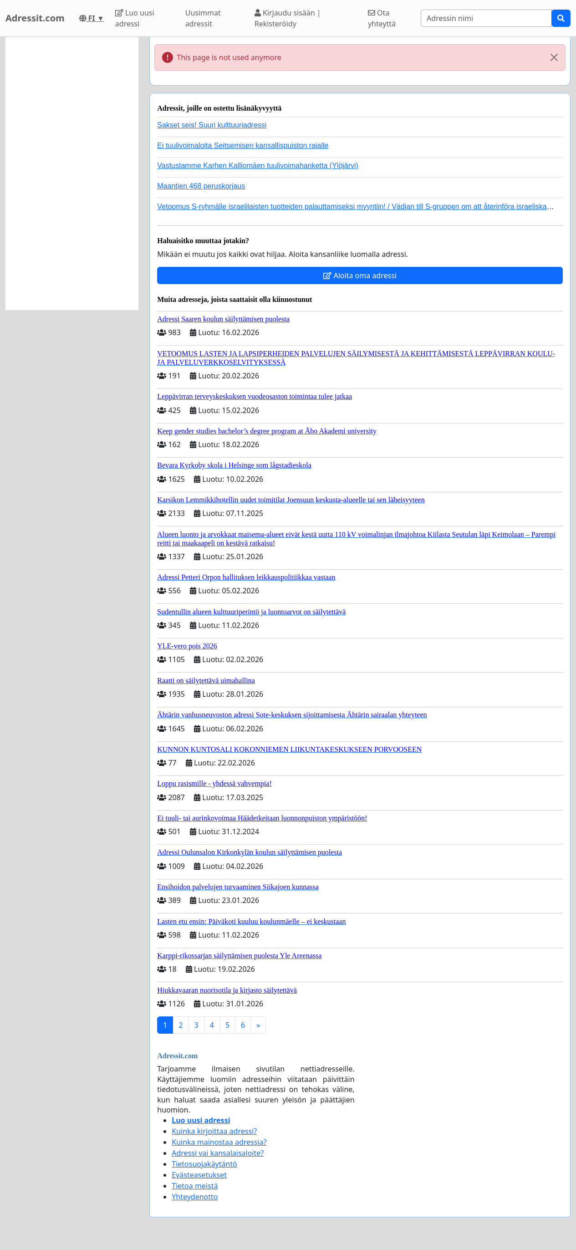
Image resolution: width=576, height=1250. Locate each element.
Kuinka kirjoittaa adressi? (214, 1131)
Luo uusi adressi (134, 18)
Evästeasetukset (199, 1175)
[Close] (554, 57)
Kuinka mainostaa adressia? (219, 1142)
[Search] (486, 18)
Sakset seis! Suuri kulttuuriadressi (211, 125)
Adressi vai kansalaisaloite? (218, 1153)
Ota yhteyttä (382, 18)
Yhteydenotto (195, 1197)
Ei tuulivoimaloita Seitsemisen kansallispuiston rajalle (242, 145)
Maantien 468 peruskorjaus (201, 186)
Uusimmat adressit (203, 18)
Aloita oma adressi (360, 275)
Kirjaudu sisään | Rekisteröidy (288, 18)
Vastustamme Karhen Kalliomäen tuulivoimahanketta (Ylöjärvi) (257, 165)
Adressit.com (35, 18)
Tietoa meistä (195, 1186)
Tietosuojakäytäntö (204, 1164)
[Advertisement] (71, 173)
